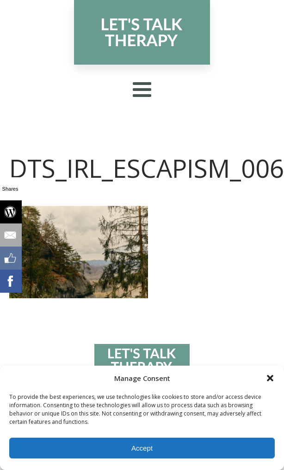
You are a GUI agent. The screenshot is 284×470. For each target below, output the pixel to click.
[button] (270, 378)
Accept (142, 448)
